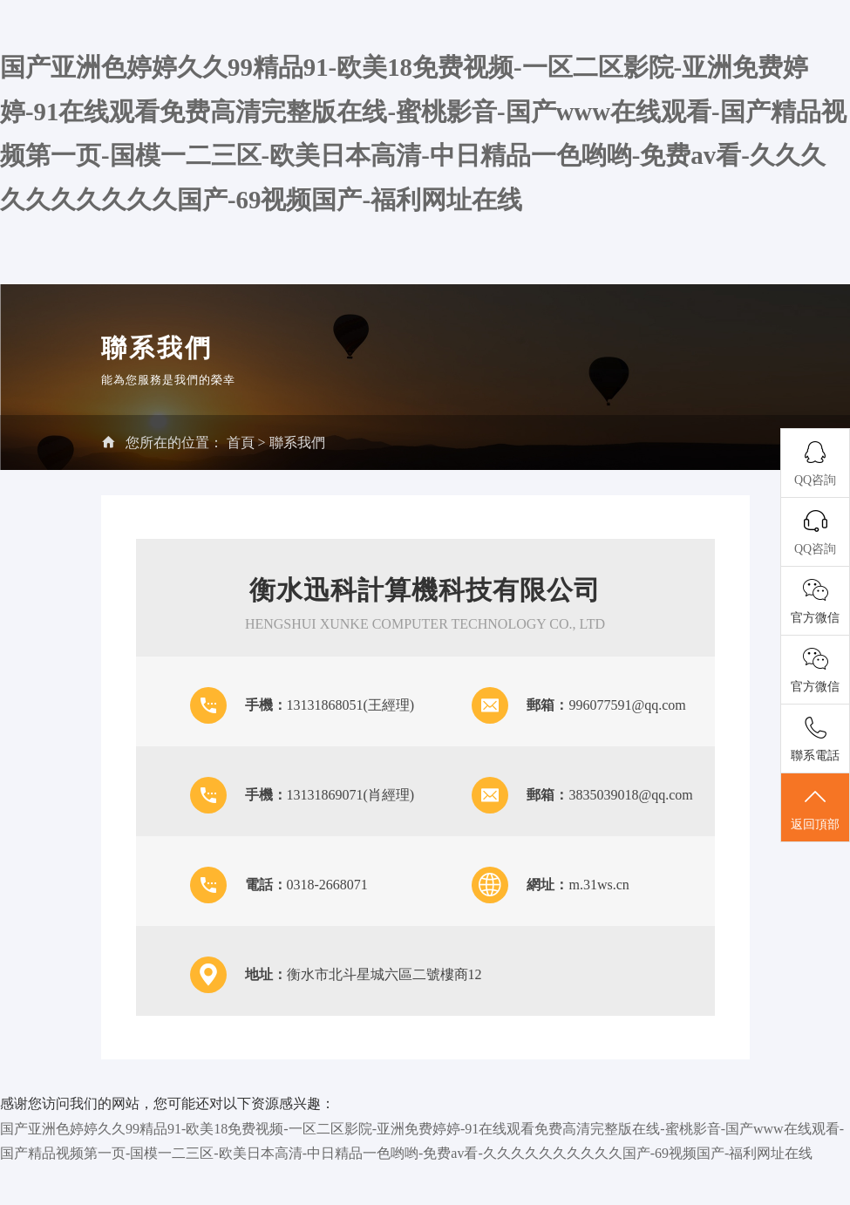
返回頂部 (815, 808)
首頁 (241, 442)
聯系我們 (297, 442)
